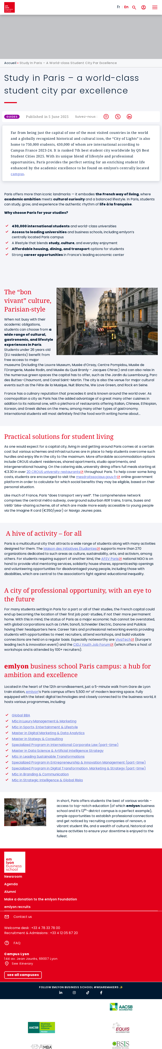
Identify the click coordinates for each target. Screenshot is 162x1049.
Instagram (106, 116)
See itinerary (22, 963)
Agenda (11, 884)
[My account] (143, 7)
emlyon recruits (17, 907)
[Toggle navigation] (154, 7)
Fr (118, 6)
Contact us (23, 916)
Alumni (10, 891)
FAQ (17, 943)
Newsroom (13, 876)
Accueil (10, 63)
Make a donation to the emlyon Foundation (40, 899)
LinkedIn (129, 116)
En (126, 6)
